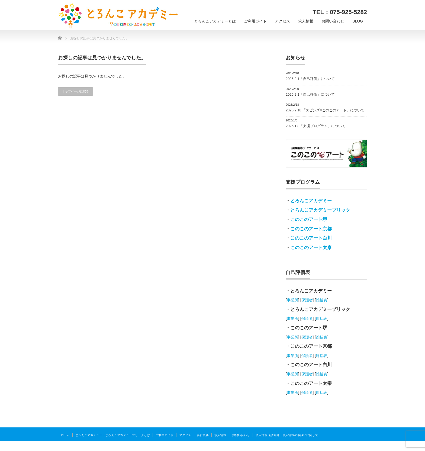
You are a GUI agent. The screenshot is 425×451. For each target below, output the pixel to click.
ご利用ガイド (255, 21)
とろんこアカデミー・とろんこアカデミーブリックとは (112, 435)
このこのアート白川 (311, 238)
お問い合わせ (332, 21)
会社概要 (203, 435)
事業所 (292, 300)
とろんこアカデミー (311, 200)
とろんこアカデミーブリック (320, 210)
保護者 (307, 300)
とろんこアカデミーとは (215, 21)
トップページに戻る (75, 91)
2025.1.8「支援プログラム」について (315, 126)
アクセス (282, 21)
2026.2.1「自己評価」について (310, 79)
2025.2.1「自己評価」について (310, 94)
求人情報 (305, 21)
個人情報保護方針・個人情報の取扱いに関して (287, 435)
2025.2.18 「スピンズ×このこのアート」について (325, 110)
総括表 (321, 300)
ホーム (65, 435)
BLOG (357, 21)
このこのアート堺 (308, 219)
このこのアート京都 (311, 228)
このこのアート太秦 (311, 247)
